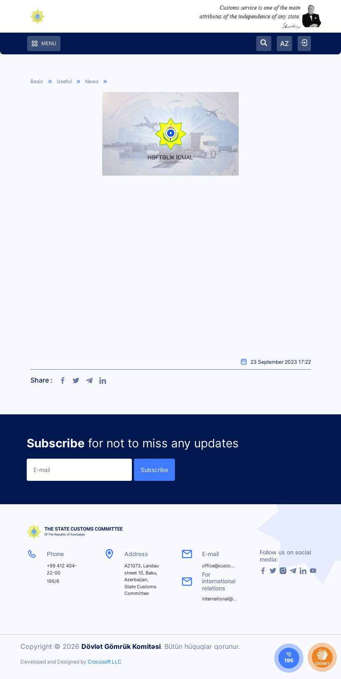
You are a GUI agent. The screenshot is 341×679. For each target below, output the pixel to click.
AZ (284, 43)
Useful (64, 81)
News (92, 81)
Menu (43, 43)
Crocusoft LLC (104, 662)
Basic (36, 81)
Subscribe (154, 469)
